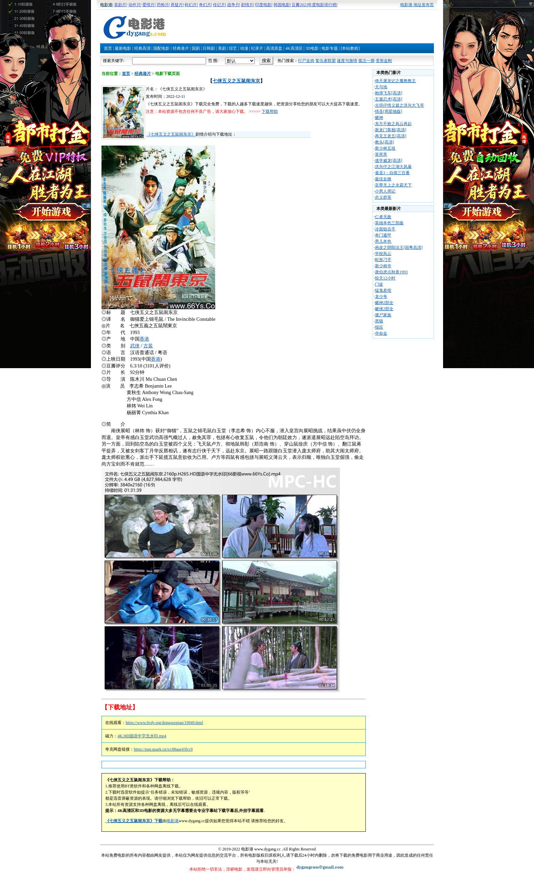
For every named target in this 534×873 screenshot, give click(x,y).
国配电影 (161, 48)
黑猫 (379, 321)
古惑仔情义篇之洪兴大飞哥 (399, 105)
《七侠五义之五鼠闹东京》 (170, 134)
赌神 (379, 117)
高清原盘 (274, 48)
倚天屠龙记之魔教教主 (395, 80)
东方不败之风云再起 (393, 123)
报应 (379, 327)
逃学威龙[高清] (388, 160)
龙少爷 (381, 296)
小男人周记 (385, 191)
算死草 (381, 154)
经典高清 (142, 48)
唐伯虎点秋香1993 (391, 272)
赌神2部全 (384, 302)
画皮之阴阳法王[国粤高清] (399, 247)
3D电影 (312, 48)
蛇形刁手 (383, 259)
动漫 (244, 48)
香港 (144, 339)
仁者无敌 (383, 216)
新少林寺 (383, 266)
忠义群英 (383, 197)
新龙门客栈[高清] (390, 129)
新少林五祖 (385, 148)
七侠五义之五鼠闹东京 (236, 81)
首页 (108, 48)
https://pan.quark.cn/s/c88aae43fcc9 (163, 749)
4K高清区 (294, 48)
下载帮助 (270, 111)
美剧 (222, 48)
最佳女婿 (383, 179)
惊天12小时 (385, 278)
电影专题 (329, 48)
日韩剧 (209, 48)
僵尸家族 (383, 315)
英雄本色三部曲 (389, 223)
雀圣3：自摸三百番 (392, 172)
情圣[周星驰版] (388, 111)
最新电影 (123, 48)
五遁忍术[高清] (388, 99)
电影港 (173, 820)
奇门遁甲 (383, 235)
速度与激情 (347, 60)
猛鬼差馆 (383, 290)
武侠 (135, 345)
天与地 (381, 87)
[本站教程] (350, 48)
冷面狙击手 (385, 229)
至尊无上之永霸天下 (393, 185)
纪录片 (257, 48)
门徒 (379, 284)
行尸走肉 (306, 60)
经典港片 (181, 48)
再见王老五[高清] (390, 136)
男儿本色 (383, 241)
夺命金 (381, 333)
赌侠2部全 (384, 308)
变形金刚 (384, 60)
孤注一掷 (366, 60)
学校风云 (383, 253)
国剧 (196, 48)
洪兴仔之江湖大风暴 (393, 166)
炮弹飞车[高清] (388, 93)
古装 (148, 345)
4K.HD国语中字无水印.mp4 (141, 736)
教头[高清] (384, 142)
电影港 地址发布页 (417, 4)
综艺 (233, 48)
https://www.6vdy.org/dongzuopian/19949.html (164, 722)
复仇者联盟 (325, 60)
